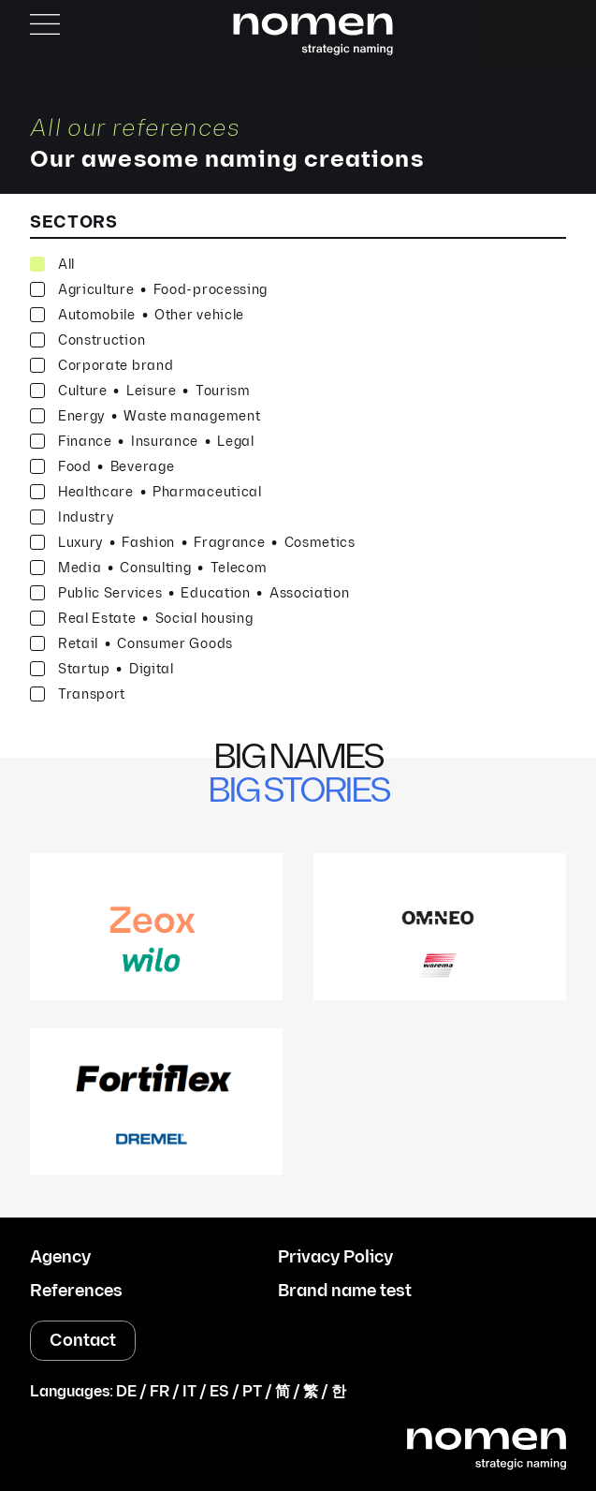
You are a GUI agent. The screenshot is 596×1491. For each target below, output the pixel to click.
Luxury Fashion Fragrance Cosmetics (193, 542)
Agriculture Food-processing (149, 290)
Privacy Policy (335, 1257)
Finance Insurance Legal (142, 441)
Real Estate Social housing (142, 618)
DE (126, 1392)
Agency (60, 1257)
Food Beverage (102, 467)
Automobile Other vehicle (137, 315)
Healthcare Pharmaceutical (146, 492)
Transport (77, 694)
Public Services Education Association (190, 593)
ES (219, 1392)
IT (189, 1392)
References (76, 1291)
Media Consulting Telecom (149, 568)
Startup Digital (102, 669)
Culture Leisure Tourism (140, 391)
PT (252, 1392)
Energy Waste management (145, 416)
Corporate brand (102, 366)
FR (159, 1392)
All (52, 265)
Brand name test (345, 1291)
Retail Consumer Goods (131, 644)
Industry (72, 517)
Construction (87, 340)
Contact (83, 1341)
